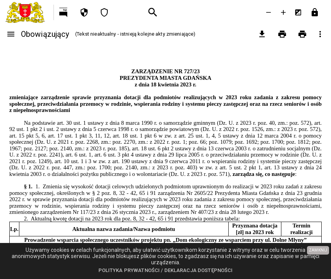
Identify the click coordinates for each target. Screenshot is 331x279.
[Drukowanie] (282, 34)
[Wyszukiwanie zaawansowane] (153, 13)
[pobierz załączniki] (262, 34)
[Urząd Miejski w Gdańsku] (26, 12)
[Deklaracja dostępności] (104, 12)
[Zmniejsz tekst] (268, 12)
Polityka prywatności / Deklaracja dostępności (165, 270)
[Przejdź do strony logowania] (314, 12)
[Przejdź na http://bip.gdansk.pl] (64, 12)
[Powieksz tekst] (283, 12)
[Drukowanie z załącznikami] (302, 34)
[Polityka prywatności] (84, 12)
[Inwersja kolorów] (298, 12)
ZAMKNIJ (318, 250)
